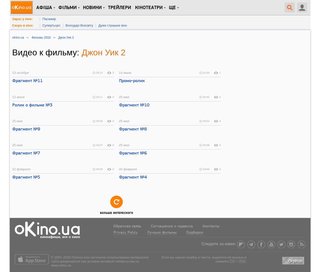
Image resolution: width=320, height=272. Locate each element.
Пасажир (49, 19)
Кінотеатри (149, 7)
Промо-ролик (132, 81)
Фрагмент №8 (133, 129)
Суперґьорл (51, 25)
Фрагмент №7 (26, 153)
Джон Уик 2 (104, 52)
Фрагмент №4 (133, 177)
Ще (172, 7)
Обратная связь (127, 226)
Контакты (211, 226)
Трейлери (119, 7)
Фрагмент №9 (26, 129)
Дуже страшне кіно (112, 25)
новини (92, 7)
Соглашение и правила (172, 226)
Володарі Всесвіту (79, 25)
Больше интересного (116, 204)
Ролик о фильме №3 (32, 105)
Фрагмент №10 (134, 105)
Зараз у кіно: (22, 19)
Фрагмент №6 (133, 153)
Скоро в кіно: (23, 25)
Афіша (44, 7)
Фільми (67, 7)
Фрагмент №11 (27, 81)
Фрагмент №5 (26, 177)
